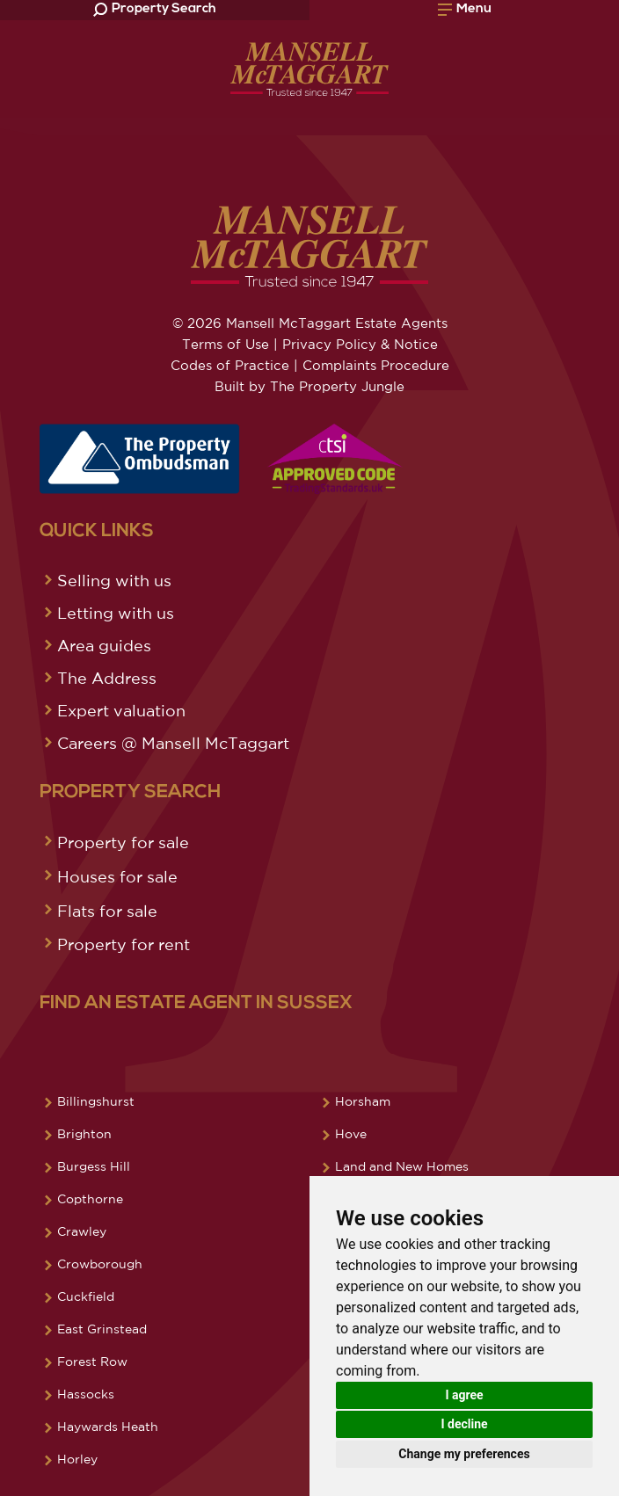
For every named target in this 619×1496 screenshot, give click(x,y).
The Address (107, 677)
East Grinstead (102, 1329)
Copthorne (90, 1199)
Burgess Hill (93, 1166)
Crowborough (99, 1264)
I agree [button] (464, 1395)
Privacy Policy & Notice (360, 344)
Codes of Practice (230, 365)
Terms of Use (225, 344)
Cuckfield (85, 1296)
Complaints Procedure (375, 365)
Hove (351, 1134)
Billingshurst (96, 1101)
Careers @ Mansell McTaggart (173, 743)
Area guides (104, 645)
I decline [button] (464, 1424)
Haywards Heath (107, 1427)
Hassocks (85, 1394)
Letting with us (115, 612)
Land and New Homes (402, 1166)
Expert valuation (121, 710)
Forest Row (92, 1361)
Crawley (81, 1231)
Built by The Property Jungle (309, 386)
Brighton (84, 1134)
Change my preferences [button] (463, 1454)
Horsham (362, 1101)
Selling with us (114, 580)
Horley (77, 1459)
